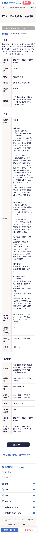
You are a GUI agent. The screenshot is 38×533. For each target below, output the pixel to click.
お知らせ (7, 477)
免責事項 (30, 520)
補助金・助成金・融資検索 (17, 7)
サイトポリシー (8, 520)
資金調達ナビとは (11, 472)
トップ (3, 7)
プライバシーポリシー (20, 520)
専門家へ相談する (9, 530)
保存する (30, 530)
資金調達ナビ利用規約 (14, 524)
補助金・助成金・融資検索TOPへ (18, 455)
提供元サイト (18, 444)
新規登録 (26, 3)
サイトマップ (25, 524)
